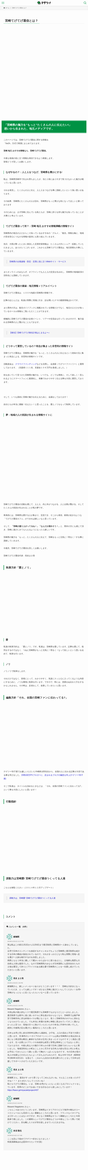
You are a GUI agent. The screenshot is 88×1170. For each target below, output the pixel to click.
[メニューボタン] (3, 3)
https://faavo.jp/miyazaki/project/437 (22, 1090)
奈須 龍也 (17, 1131)
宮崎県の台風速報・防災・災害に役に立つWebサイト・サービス (37, 262)
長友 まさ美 (18, 978)
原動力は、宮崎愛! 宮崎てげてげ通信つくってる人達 (32, 898)
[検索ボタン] (85, 3)
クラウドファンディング (26, 364)
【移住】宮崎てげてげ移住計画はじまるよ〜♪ (29, 333)
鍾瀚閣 (16, 937)
